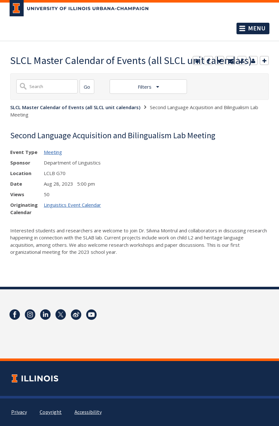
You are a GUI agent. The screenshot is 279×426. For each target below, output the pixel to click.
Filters (145, 87)
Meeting (53, 152)
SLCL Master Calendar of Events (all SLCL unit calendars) (75, 107)
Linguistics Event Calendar (72, 205)
